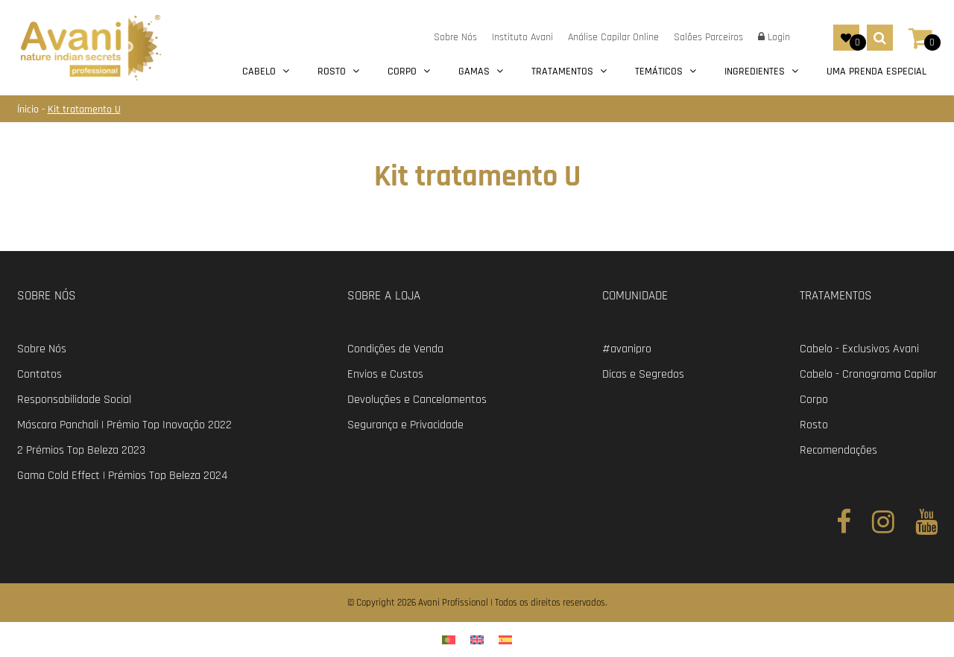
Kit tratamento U (84, 109)
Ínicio (29, 109)
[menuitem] (449, 639)
